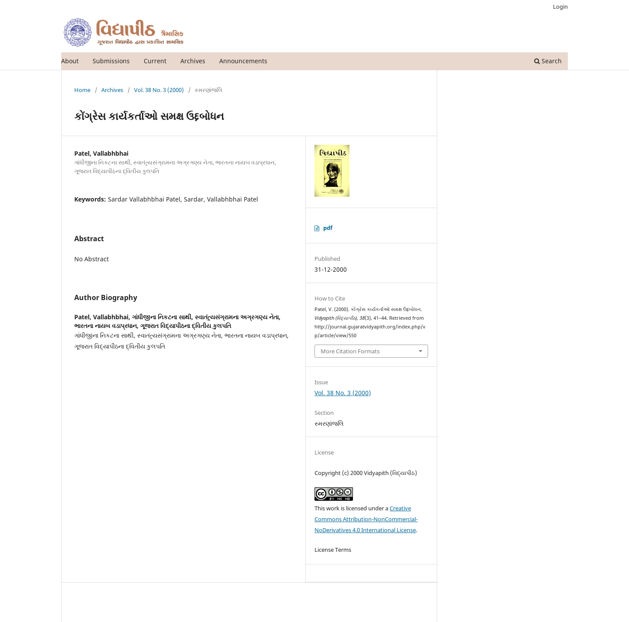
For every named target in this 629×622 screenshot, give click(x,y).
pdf (327, 228)
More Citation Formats (350, 351)
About (70, 61)
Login (560, 6)
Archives (192, 61)
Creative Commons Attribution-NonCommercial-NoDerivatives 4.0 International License (366, 519)
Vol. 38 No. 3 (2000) (159, 90)
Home (82, 90)
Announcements (243, 61)
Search (548, 61)
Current (155, 61)
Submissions (111, 61)
